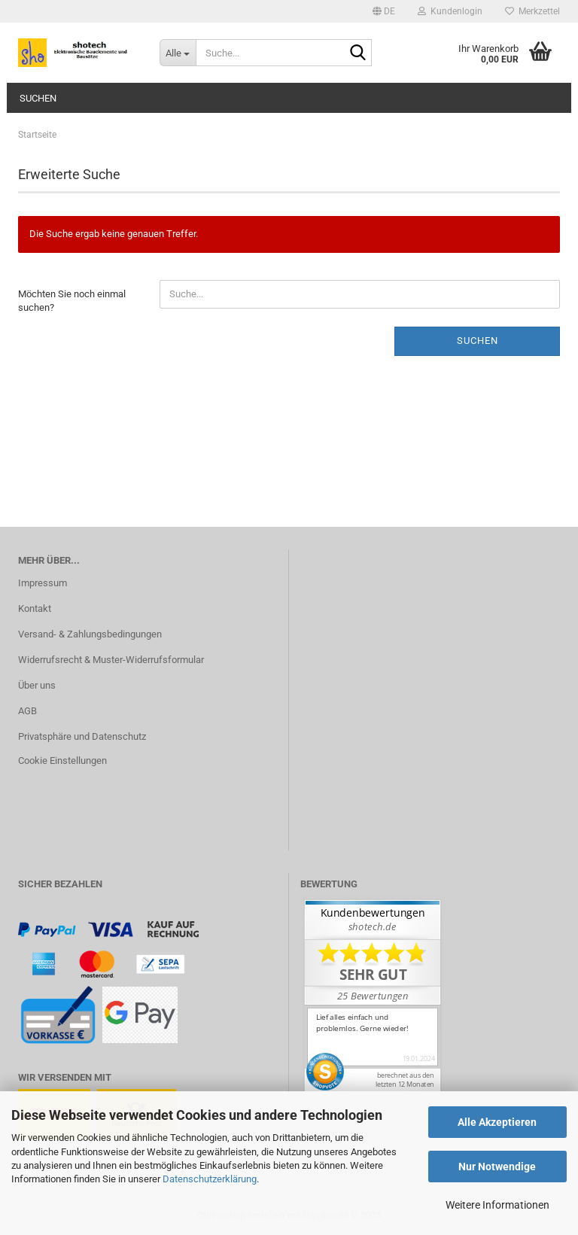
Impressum (42, 583)
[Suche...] (178, 52)
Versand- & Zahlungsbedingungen (90, 634)
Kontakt (34, 608)
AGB (27, 710)
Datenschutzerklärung (210, 1179)
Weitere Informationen (497, 1205)
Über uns (37, 685)
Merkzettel (532, 11)
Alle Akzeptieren (497, 1122)
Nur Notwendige (497, 1166)
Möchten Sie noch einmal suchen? (72, 301)
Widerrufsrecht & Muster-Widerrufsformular (111, 659)
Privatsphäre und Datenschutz (82, 736)
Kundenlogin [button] (450, 11)
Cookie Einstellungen (62, 760)
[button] (383, 11)
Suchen (38, 98)
